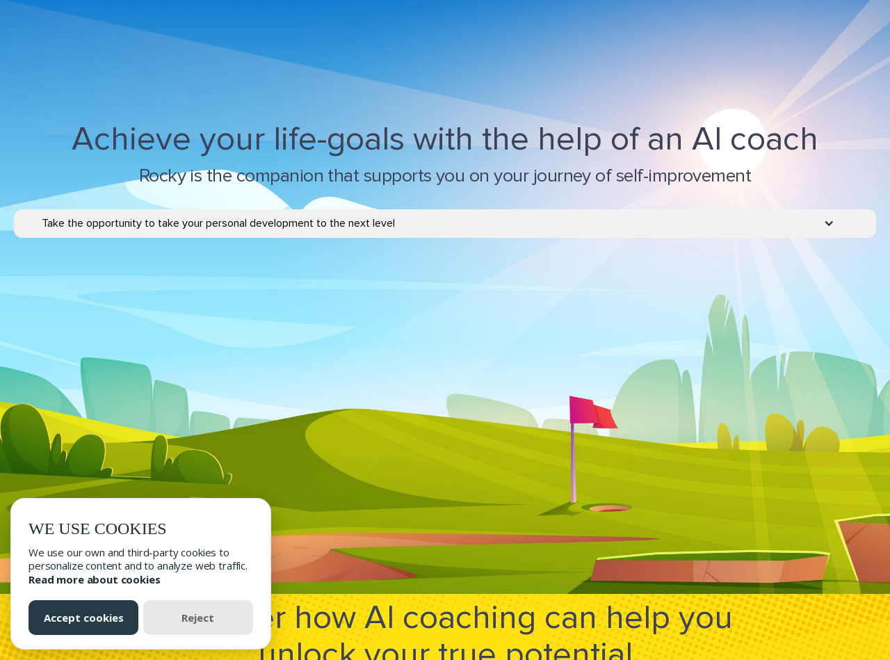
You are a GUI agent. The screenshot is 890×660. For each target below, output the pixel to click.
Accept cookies (84, 618)
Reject (197, 618)
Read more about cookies (95, 579)
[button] (445, 223)
